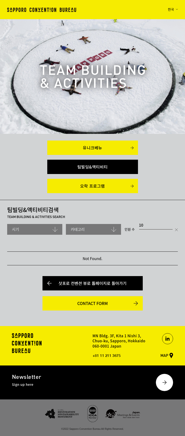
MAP (164, 355)
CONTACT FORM (92, 303)
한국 (171, 9)
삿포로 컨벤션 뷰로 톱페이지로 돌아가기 (92, 283)
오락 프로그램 (92, 186)
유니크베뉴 (92, 148)
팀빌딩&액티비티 (92, 167)
